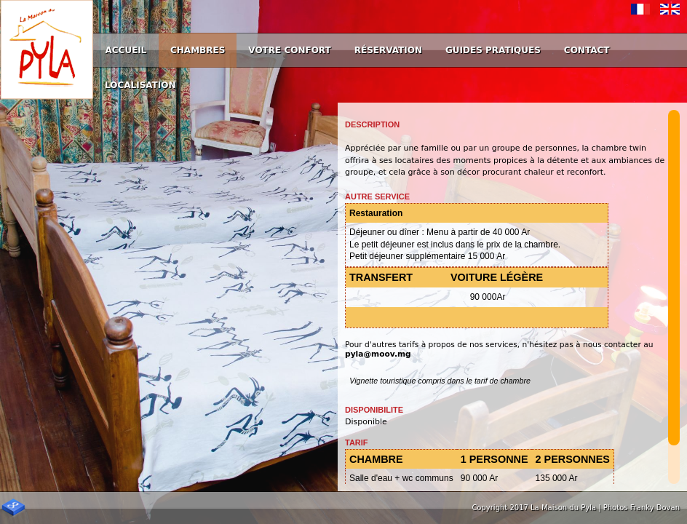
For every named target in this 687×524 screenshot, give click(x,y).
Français (641, 9)
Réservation (388, 50)
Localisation (140, 85)
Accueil (126, 50)
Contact (587, 50)
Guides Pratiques (493, 50)
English (670, 9)
